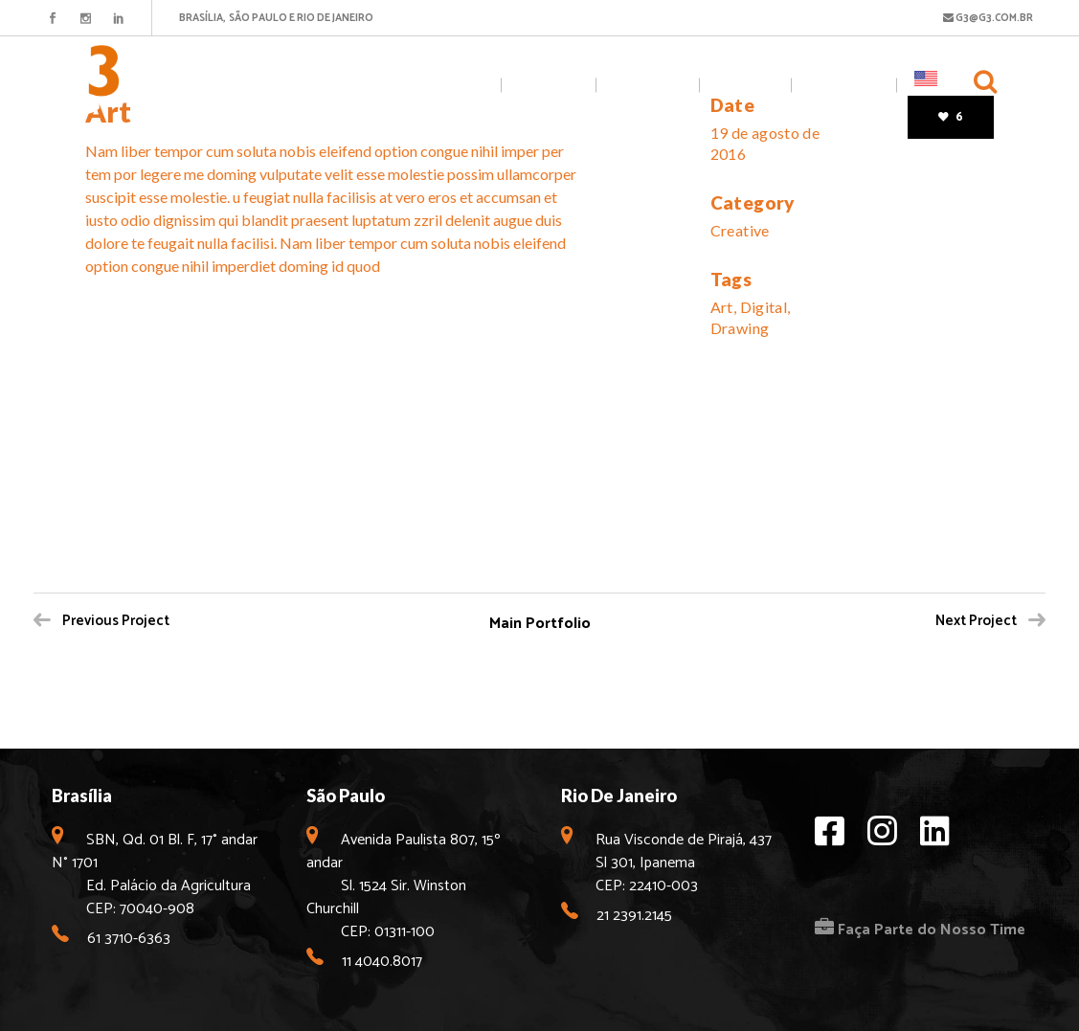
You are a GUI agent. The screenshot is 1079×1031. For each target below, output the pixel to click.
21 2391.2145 (634, 916)
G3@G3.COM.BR (988, 18)
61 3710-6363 (128, 939)
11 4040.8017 (382, 962)
